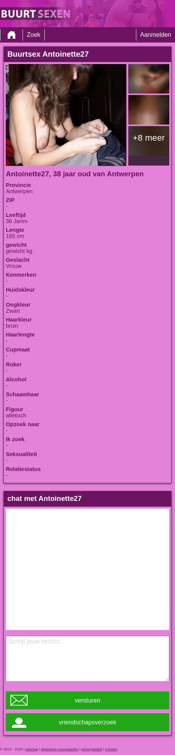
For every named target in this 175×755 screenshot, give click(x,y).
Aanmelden (155, 34)
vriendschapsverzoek (87, 722)
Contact (111, 749)
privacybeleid (91, 749)
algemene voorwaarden (60, 749)
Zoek (34, 34)
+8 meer (149, 138)
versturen (87, 700)
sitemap (32, 749)
